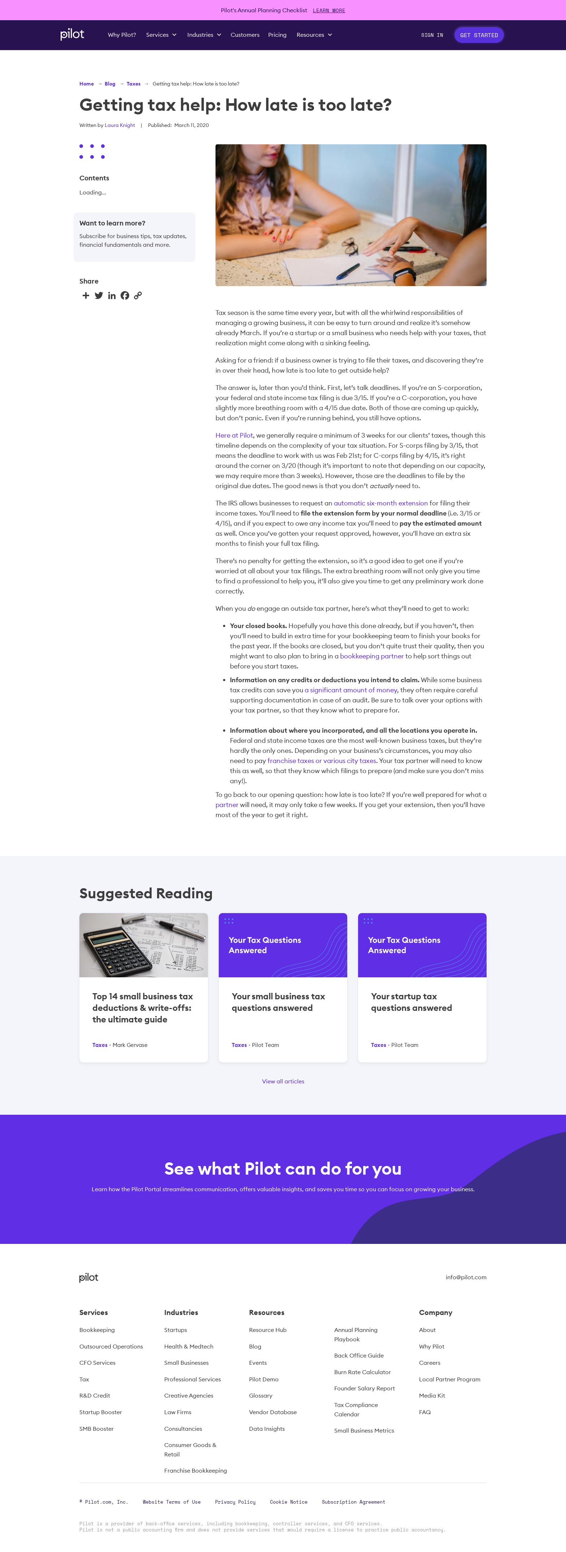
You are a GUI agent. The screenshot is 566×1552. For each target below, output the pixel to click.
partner (227, 805)
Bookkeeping (97, 1329)
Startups (175, 1329)
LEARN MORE (329, 10)
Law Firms (177, 1412)
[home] (72, 34)
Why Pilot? (122, 34)
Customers (245, 34)
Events (258, 1362)
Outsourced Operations (111, 1346)
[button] (162, 35)
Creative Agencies (188, 1395)
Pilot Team (265, 1045)
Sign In (432, 35)
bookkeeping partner (372, 656)
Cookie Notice (289, 1501)
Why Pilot (431, 1346)
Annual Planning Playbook (356, 1334)
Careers (429, 1362)
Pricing (277, 34)
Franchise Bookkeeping (195, 1470)
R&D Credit (94, 1395)
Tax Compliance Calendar (356, 1409)
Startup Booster (100, 1412)
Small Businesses (186, 1362)
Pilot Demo (264, 1379)
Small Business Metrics (364, 1430)
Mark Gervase (130, 1045)
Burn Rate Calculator (362, 1372)
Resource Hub (268, 1329)
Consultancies (183, 1428)
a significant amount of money (351, 690)
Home (86, 83)
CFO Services (97, 1362)
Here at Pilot (234, 435)
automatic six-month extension (381, 503)
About (427, 1329)
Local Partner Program (449, 1379)
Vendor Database (273, 1412)
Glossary (261, 1395)
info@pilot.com (466, 1277)
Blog (110, 83)
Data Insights (267, 1428)
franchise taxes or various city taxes (321, 761)
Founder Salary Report (364, 1388)
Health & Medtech (188, 1346)
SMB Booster (96, 1428)
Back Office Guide (359, 1355)
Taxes (133, 83)
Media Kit (432, 1395)
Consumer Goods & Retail (190, 1449)
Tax (84, 1379)
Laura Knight (120, 125)
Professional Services (192, 1379)
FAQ (425, 1412)
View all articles (283, 1081)
